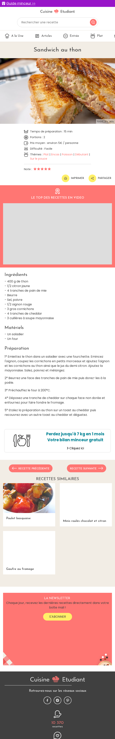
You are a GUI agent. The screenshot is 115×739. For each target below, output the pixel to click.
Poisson (67, 154)
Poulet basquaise (29, 501)
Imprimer (73, 178)
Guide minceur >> (20, 3)
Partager (100, 178)
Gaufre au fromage (29, 550)
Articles (43, 36)
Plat (96, 36)
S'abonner (57, 616)
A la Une (14, 36)
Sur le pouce (38, 159)
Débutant (81, 154)
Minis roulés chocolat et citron (86, 503)
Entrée (71, 36)
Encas (55, 154)
